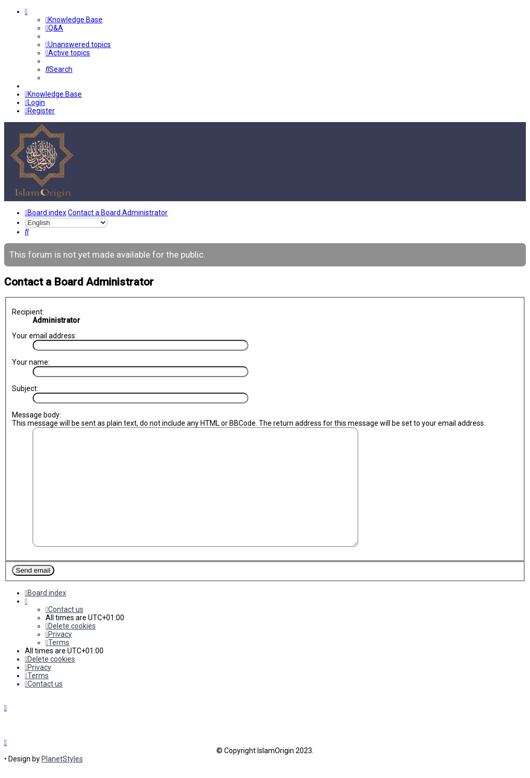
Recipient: (28, 311)
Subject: (25, 388)
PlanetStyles (62, 770)
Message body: (36, 414)
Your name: (31, 361)
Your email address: (44, 335)
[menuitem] (74, 20)
